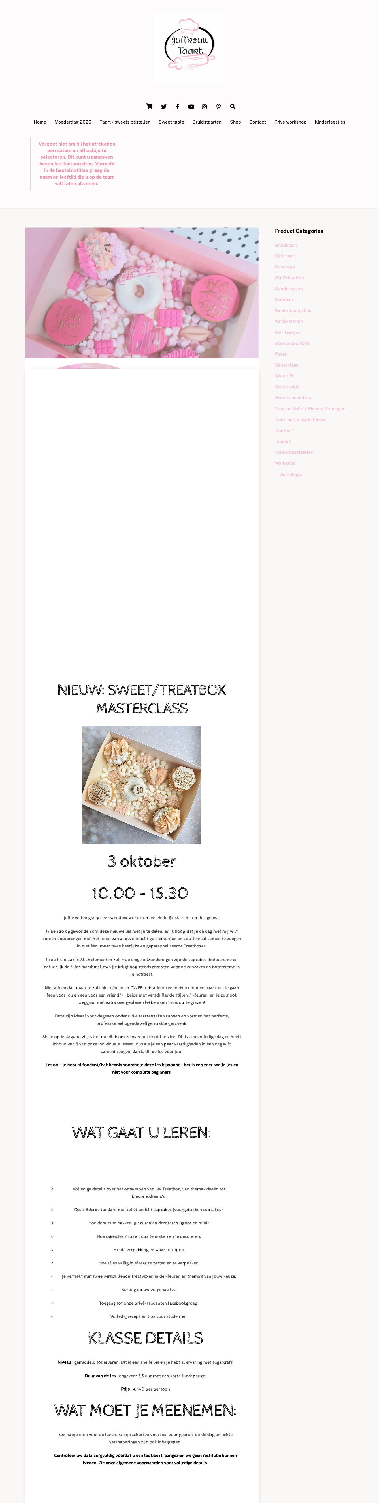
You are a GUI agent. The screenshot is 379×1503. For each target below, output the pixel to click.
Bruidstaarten (207, 122)
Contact (257, 122)
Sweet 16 (284, 376)
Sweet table (171, 122)
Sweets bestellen (293, 398)
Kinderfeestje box (293, 311)
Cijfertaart (285, 256)
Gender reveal (289, 289)
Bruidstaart (286, 245)
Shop (235, 122)
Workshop (285, 463)
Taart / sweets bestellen (125, 122)
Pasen (281, 354)
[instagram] (204, 106)
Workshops (290, 475)
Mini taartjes (287, 332)
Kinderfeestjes (330, 122)
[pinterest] (218, 106)
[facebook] (177, 106)
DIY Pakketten (289, 278)
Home (40, 122)
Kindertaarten (289, 321)
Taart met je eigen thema (300, 419)
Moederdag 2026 (72, 122)
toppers (283, 441)
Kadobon (284, 300)
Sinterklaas (286, 365)
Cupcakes (285, 267)
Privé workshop (290, 122)
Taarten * (284, 430)
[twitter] (164, 106)
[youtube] (191, 106)
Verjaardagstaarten (294, 452)
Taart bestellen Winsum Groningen (310, 409)
